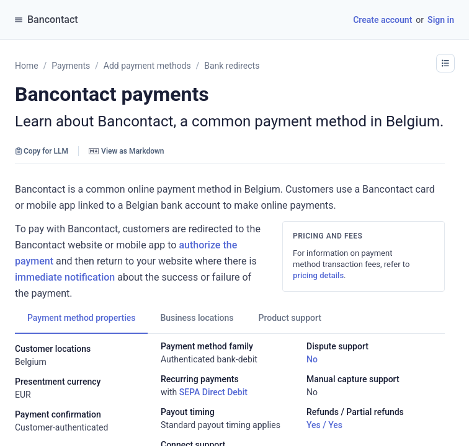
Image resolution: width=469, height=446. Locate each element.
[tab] (81, 318)
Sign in (440, 20)
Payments (70, 66)
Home (26, 66)
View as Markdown (126, 151)
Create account (382, 20)
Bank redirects (231, 66)
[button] (445, 63)
